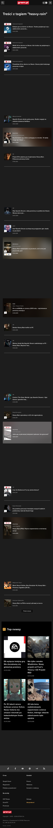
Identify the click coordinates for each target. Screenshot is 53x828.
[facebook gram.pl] (15, 769)
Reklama (29, 785)
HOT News (6, 799)
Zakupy (29, 799)
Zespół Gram (7, 781)
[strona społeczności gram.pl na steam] (37, 769)
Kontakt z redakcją (33, 788)
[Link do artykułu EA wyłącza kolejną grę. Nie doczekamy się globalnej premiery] (15, 653)
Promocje (6, 806)
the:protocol (30, 802)
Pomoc (29, 781)
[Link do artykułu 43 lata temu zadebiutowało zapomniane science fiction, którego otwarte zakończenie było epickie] (38, 700)
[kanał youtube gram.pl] (23, 769)
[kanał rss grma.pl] (44, 769)
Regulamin (6, 785)
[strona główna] (23, 2)
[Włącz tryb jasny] (45, 2)
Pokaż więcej (27, 611)
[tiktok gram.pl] (8, 769)
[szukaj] (2, 2)
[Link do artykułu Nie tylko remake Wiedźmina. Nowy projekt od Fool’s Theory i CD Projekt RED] (38, 656)
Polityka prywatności (9, 788)
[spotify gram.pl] (30, 769)
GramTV (5, 802)
